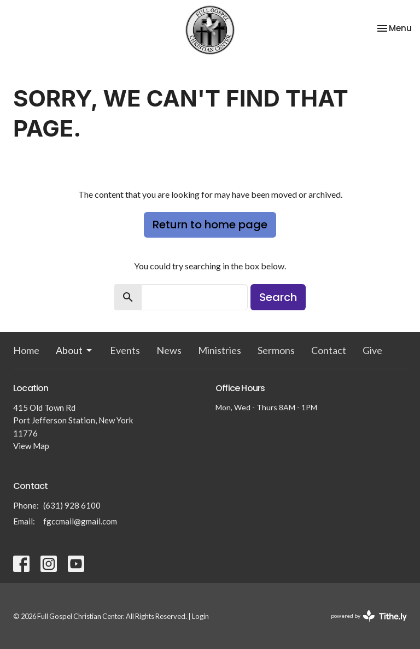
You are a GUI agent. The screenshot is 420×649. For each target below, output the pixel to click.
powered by (369, 616)
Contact (328, 350)
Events (125, 350)
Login (200, 616)
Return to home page (210, 224)
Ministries (219, 350)
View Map (31, 446)
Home (26, 350)
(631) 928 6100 (72, 505)
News (169, 350)
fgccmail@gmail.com (80, 521)
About (75, 350)
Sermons (276, 350)
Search (278, 297)
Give (372, 350)
